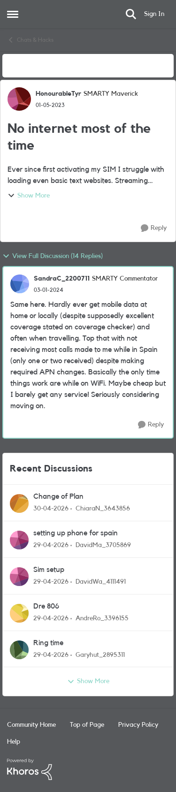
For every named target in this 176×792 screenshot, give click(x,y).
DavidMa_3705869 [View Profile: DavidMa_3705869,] (103, 545)
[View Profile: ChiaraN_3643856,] (19, 503)
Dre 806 (46, 606)
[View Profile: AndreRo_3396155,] (19, 613)
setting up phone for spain (75, 533)
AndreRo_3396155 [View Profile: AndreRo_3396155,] (102, 618)
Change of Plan (58, 496)
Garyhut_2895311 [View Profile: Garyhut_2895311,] (100, 654)
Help (13, 742)
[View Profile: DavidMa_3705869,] (19, 540)
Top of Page (87, 725)
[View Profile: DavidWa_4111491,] (19, 576)
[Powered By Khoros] (88, 769)
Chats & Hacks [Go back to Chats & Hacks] (30, 40)
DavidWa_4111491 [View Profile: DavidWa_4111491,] (101, 582)
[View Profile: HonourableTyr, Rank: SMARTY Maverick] (19, 99)
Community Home (31, 725)
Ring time (48, 643)
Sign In (154, 14)
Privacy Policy (138, 725)
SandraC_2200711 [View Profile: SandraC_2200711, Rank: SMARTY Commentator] (62, 278)
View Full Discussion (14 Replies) (52, 256)
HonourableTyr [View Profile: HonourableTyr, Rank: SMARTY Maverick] (58, 94)
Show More (29, 195)
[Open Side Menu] (12, 14)
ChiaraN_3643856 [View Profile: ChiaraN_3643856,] (103, 508)
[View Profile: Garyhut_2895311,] (19, 649)
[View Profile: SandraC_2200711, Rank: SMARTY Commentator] (19, 283)
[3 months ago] (51, 509)
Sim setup (48, 569)
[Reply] (153, 228)
